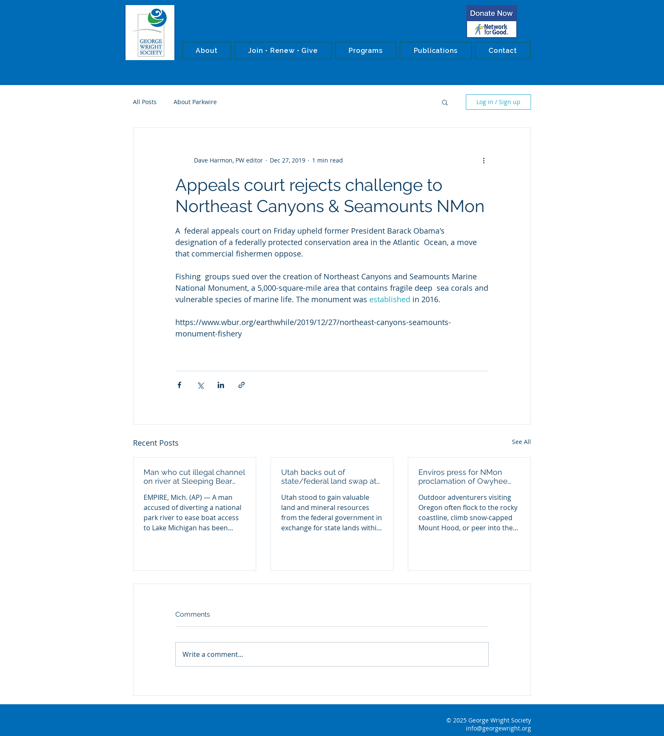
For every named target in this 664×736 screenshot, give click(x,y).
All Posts (145, 102)
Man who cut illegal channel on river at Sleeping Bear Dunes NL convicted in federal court (194, 476)
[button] (206, 50)
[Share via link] (242, 385)
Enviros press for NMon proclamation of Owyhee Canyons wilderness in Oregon (463, 476)
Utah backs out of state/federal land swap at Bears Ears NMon (328, 476)
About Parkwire (195, 102)
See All (521, 442)
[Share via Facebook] (179, 385)
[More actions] (484, 160)
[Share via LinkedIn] (221, 385)
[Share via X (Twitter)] (200, 385)
